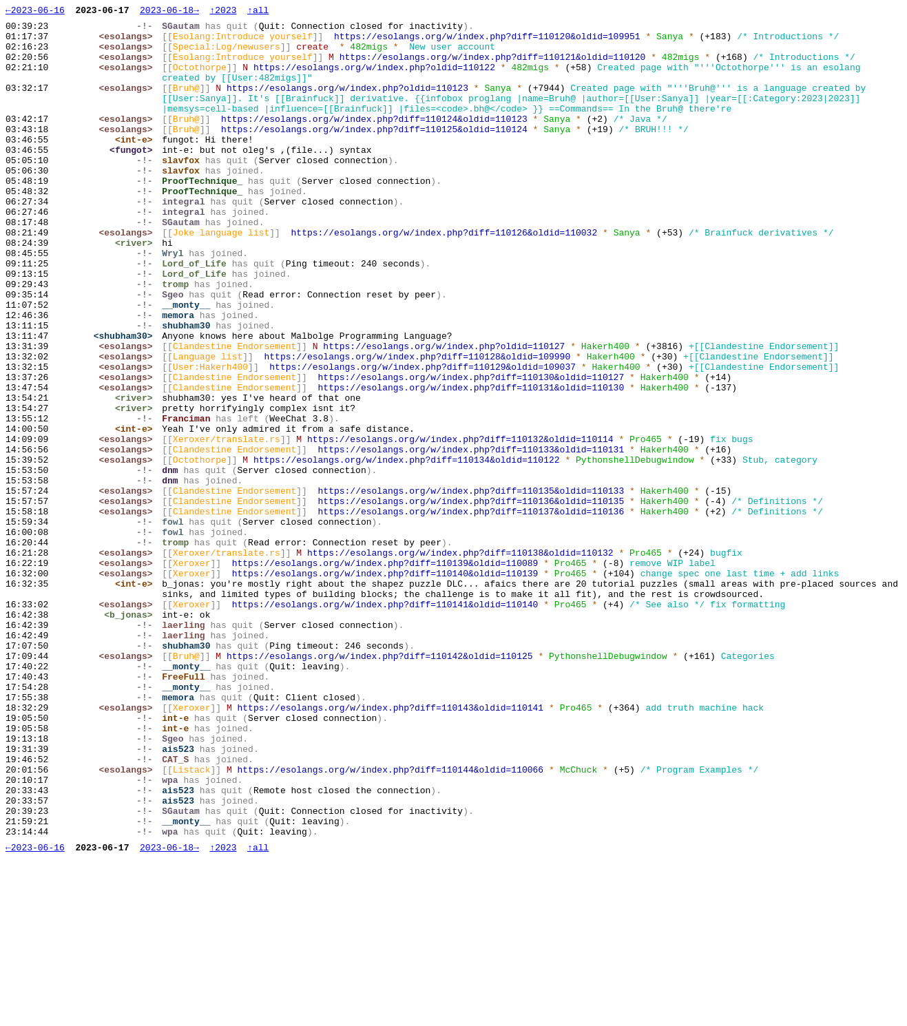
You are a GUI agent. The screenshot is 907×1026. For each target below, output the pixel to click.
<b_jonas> (131, 736)
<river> (137, 290)
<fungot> (134, 178)
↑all (258, 12)
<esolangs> (129, 42)
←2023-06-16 (35, 12)
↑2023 (222, 12)
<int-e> (137, 166)
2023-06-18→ (169, 12)
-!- (148, 29)
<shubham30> (126, 401)
